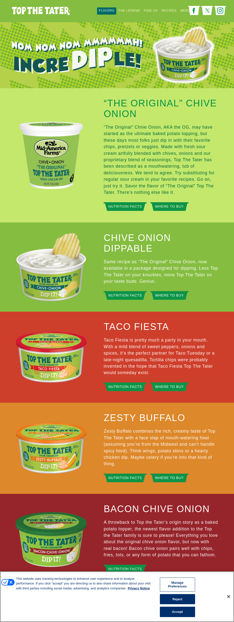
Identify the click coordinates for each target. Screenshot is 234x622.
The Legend (129, 11)
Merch (187, 11)
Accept (177, 612)
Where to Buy (169, 206)
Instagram (220, 10)
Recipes (169, 11)
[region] (117, 596)
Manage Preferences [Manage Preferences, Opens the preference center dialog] (177, 584)
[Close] (228, 596)
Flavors (107, 11)
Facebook (194, 10)
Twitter (207, 10)
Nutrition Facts (125, 206)
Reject (178, 599)
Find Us (151, 11)
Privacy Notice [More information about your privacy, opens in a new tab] (139, 588)
